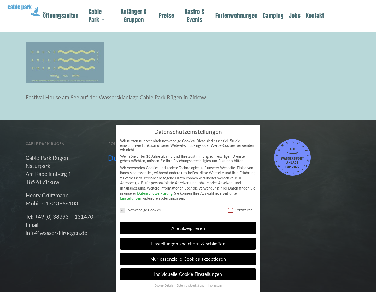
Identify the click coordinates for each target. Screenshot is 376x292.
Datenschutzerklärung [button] (191, 285)
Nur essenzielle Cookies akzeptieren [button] (188, 259)
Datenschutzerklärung (154, 193)
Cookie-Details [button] (164, 285)
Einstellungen (130, 198)
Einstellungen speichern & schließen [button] (188, 243)
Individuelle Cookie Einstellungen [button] (188, 274)
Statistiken (240, 210)
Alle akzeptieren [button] (188, 228)
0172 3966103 (60, 203)
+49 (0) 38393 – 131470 (64, 216)
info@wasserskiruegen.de (56, 232)
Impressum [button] (215, 285)
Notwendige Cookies (140, 210)
